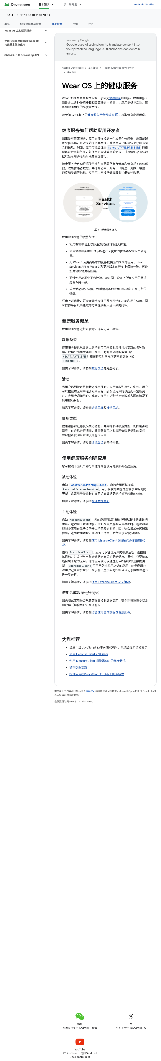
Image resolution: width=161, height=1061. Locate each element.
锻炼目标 (98, 408)
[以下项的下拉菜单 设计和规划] (82, 4)
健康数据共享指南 (30, 24)
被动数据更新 (100, 501)
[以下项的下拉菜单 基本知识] (54, 4)
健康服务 (115, 98)
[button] (22, 31)
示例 (75, 24)
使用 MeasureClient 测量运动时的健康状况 (97, 661)
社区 (91, 24)
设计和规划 (70, 4)
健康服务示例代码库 (101, 115)
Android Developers (72, 67)
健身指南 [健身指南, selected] (57, 24)
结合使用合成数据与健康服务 (111, 612)
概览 (7, 24)
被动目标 (112, 408)
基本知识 (93, 67)
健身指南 (71, 72)
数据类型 (98, 368)
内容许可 (90, 691)
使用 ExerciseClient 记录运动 (111, 582)
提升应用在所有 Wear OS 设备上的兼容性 (96, 674)
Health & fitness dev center (27, 15)
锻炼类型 (98, 443)
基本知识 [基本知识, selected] (44, 4)
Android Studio (144, 4)
